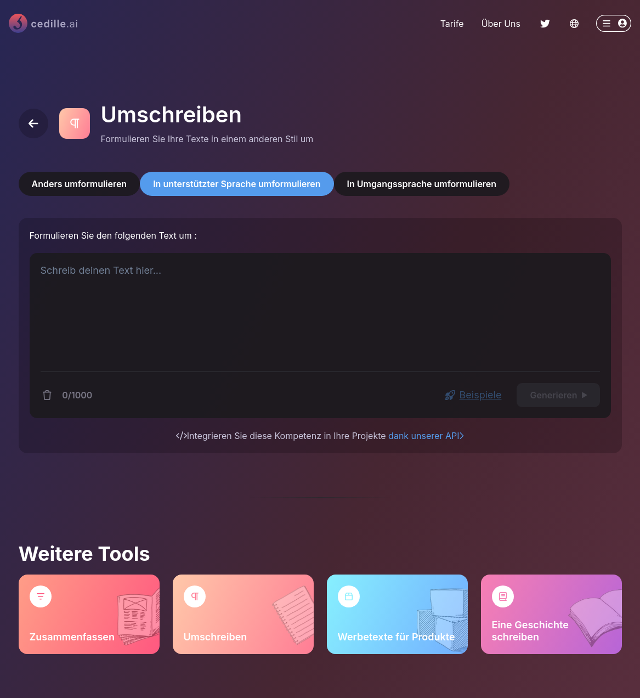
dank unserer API (426, 435)
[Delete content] (47, 395)
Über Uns (501, 23)
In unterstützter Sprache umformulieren (236, 183)
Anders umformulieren (79, 183)
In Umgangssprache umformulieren (422, 183)
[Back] (33, 123)
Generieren (558, 395)
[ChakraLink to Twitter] (545, 23)
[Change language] (574, 23)
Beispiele (473, 395)
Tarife (452, 23)
